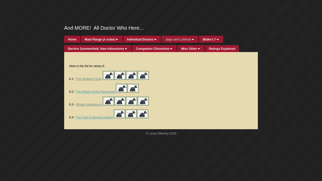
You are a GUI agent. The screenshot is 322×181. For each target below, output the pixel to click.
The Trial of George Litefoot (94, 117)
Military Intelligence (89, 104)
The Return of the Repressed (95, 92)
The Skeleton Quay (89, 79)
